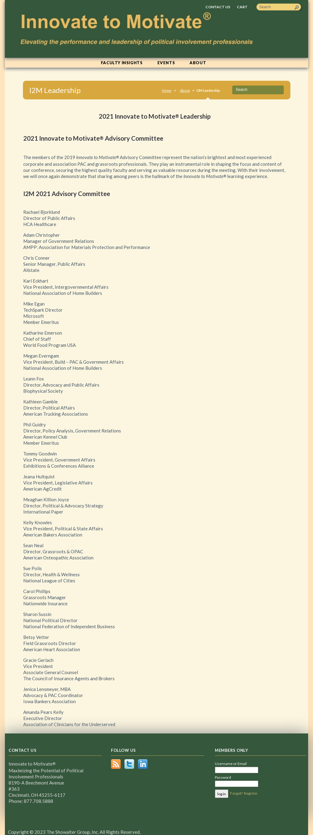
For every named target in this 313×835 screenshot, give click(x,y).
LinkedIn (143, 764)
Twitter (129, 764)
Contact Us (217, 7)
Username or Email (231, 763)
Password (223, 777)
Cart (242, 7)
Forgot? (236, 793)
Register (251, 793)
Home (166, 90)
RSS (116, 764)
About (185, 90)
